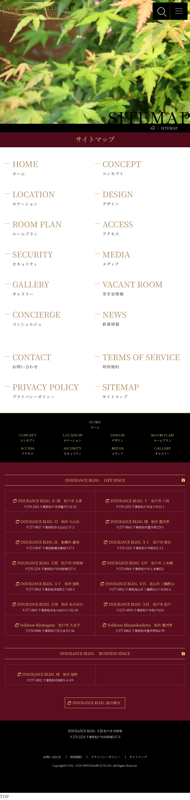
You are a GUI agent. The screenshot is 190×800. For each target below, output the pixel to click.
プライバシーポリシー (105, 757)
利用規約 (76, 757)
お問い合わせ (52, 757)
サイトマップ (138, 757)
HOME (152, 128)
